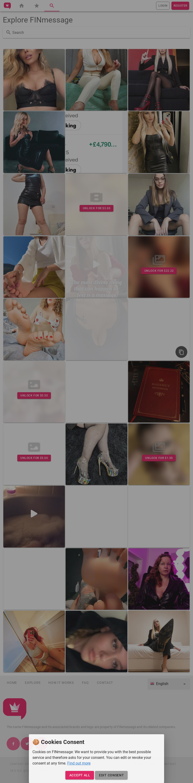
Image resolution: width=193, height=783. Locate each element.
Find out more (78, 763)
